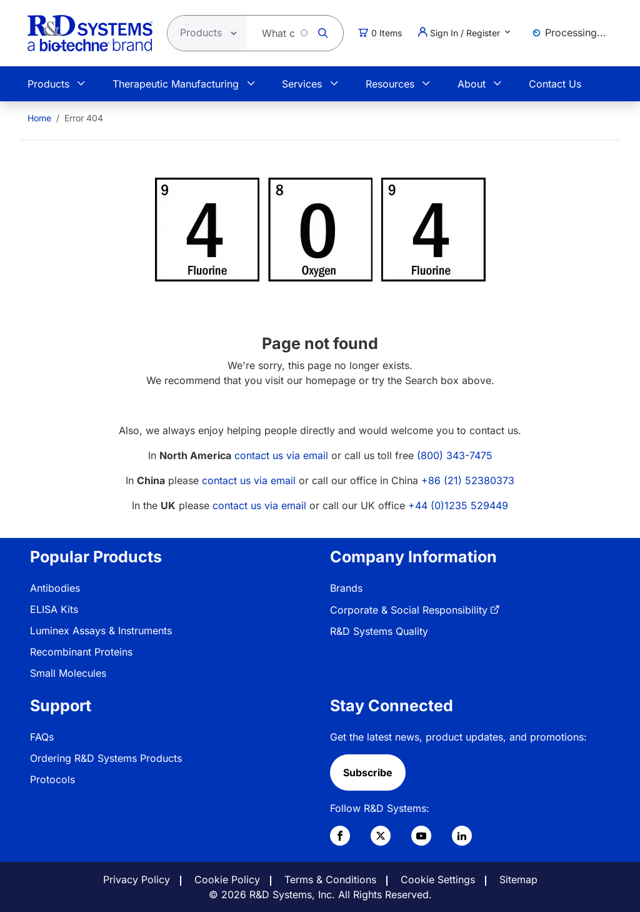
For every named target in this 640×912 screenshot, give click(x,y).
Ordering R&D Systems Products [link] (106, 758)
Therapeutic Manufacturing (175, 84)
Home (39, 118)
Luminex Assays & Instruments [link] (101, 630)
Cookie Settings (438, 879)
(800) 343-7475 (454, 455)
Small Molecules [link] (68, 673)
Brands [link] (346, 588)
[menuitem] (39, 117)
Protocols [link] (52, 779)
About (472, 84)
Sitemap (518, 879)
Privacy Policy (136, 879)
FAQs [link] (42, 737)
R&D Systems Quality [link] (379, 631)
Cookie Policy (227, 879)
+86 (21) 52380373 (467, 480)
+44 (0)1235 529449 (458, 505)
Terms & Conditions (330, 879)
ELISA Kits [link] (54, 609)
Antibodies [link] (55, 588)
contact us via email (281, 455)
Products (48, 84)
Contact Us (555, 84)
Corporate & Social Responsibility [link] (409, 610)
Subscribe (367, 772)
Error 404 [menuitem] (83, 118)
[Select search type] (203, 33)
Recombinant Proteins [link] (81, 652)
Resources (390, 84)
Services (302, 84)
